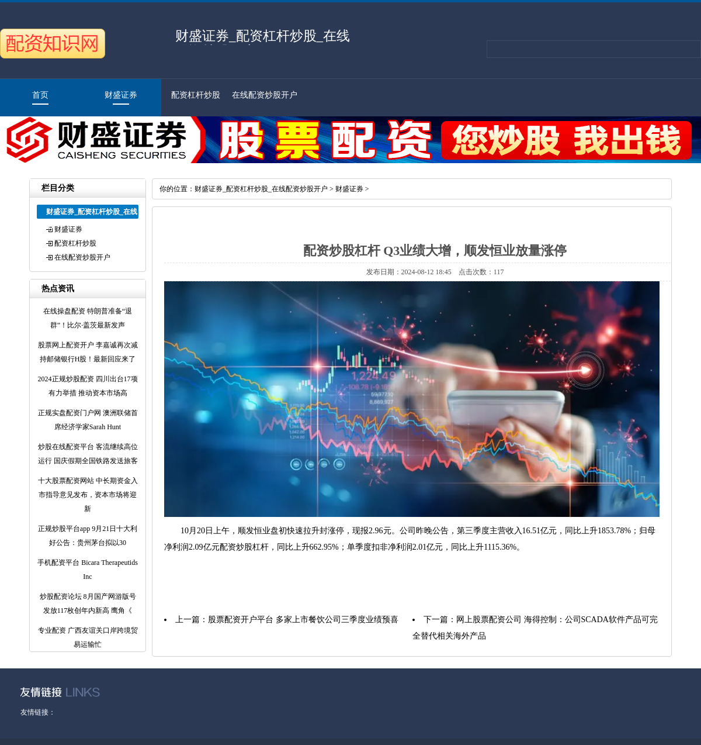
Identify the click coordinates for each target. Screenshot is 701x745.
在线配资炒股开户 (264, 95)
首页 (40, 95)
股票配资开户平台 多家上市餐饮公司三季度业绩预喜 (303, 619)
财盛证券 (121, 95)
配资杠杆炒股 (195, 95)
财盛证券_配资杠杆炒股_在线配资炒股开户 (261, 189)
